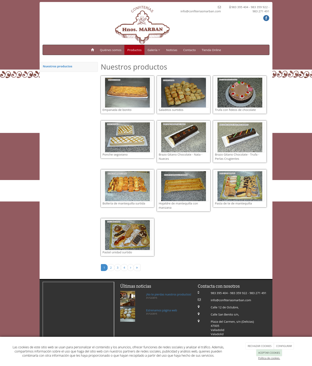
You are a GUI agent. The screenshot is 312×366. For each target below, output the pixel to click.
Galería (153, 50)
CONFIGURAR (284, 346)
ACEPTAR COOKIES (269, 352)
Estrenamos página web (161, 310)
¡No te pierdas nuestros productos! (168, 294)
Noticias (171, 50)
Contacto (189, 50)
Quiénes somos (110, 50)
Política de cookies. (269, 358)
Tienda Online (211, 50)
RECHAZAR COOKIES (260, 346)
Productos (134, 50)
